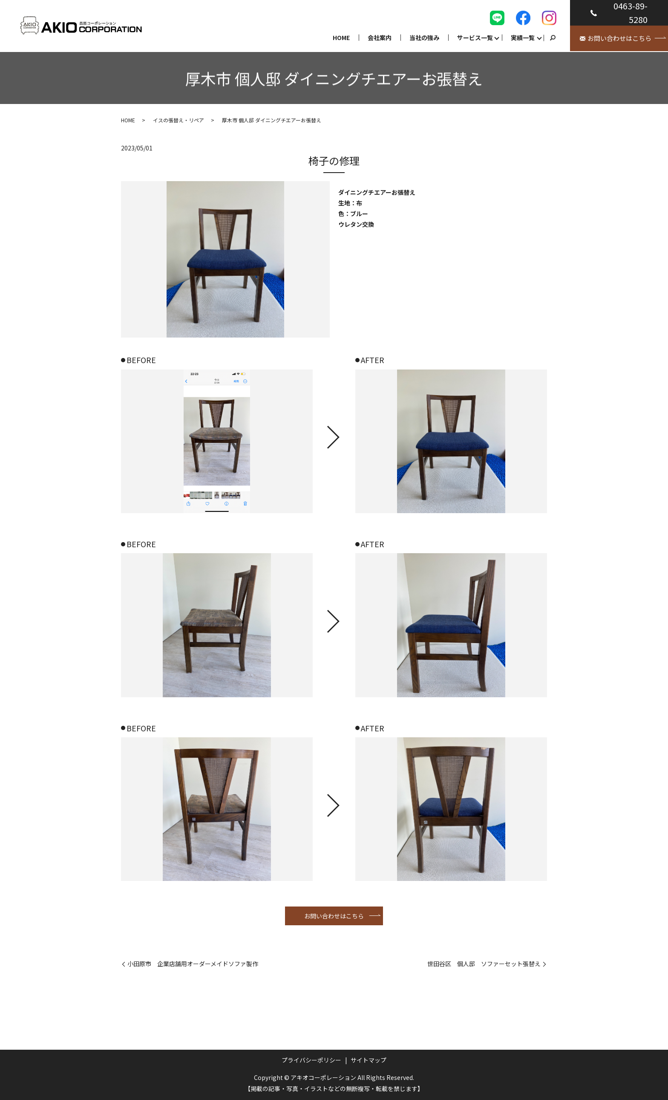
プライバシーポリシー (311, 1060)
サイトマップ (368, 1060)
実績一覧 (523, 37)
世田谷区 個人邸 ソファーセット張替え (484, 964)
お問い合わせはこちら (334, 916)
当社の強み (424, 37)
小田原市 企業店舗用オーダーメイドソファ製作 (192, 964)
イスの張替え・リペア (178, 120)
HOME (341, 37)
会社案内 (380, 37)
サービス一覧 (475, 37)
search (552, 38)
